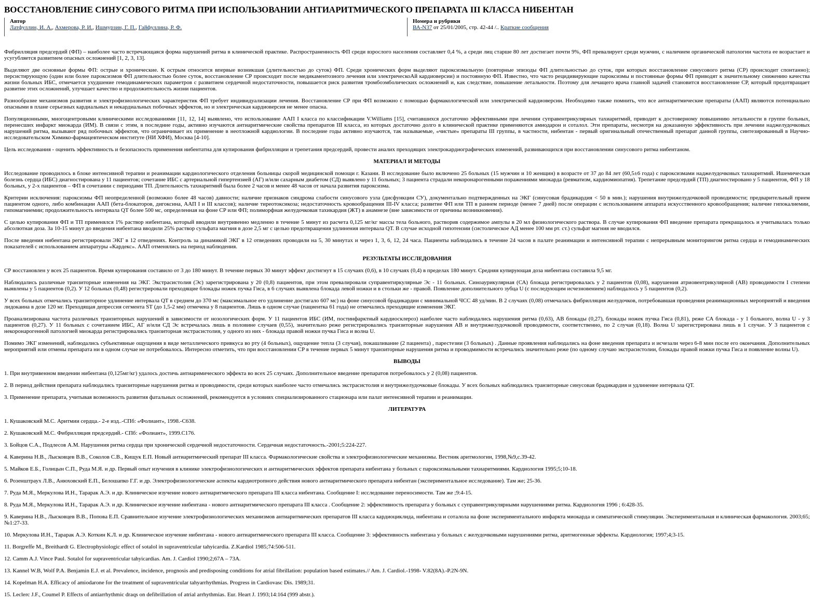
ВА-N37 (422, 27)
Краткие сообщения (524, 27)
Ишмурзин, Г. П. (115, 27)
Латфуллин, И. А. (31, 27)
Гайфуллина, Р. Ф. (160, 27)
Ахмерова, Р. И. (74, 27)
